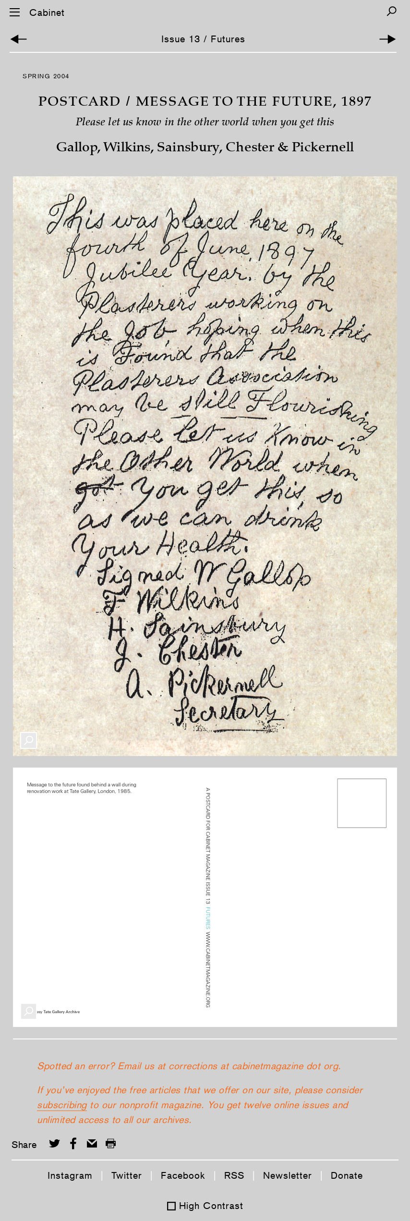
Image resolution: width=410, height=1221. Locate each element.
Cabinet (47, 12)
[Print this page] (111, 1143)
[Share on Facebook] (73, 1143)
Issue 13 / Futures (203, 39)
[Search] (391, 11)
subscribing (62, 1105)
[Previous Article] (18, 39)
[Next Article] (388, 39)
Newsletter (287, 1175)
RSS (234, 1175)
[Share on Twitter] (54, 1143)
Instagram (70, 1175)
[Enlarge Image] (28, 740)
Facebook (183, 1175)
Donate (347, 1175)
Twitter (126, 1175)
